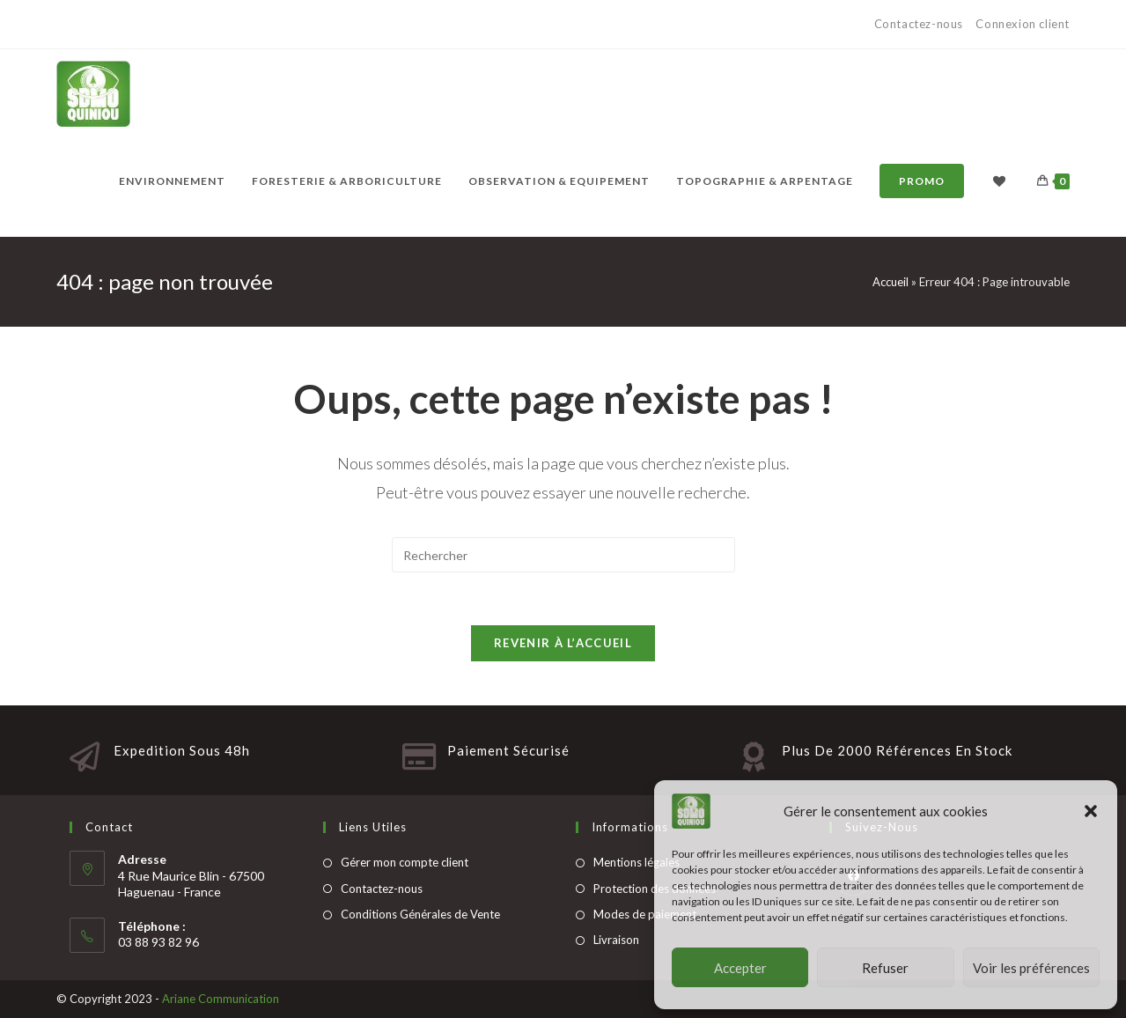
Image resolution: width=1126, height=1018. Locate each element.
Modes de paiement (644, 914)
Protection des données (654, 889)
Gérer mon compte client (404, 862)
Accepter (740, 968)
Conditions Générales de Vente (420, 914)
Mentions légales (636, 862)
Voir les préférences (1031, 968)
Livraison (616, 940)
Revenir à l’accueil (563, 643)
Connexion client (1022, 24)
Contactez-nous (920, 24)
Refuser (885, 968)
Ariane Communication (220, 999)
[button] (1091, 811)
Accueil (890, 282)
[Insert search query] (563, 554)
